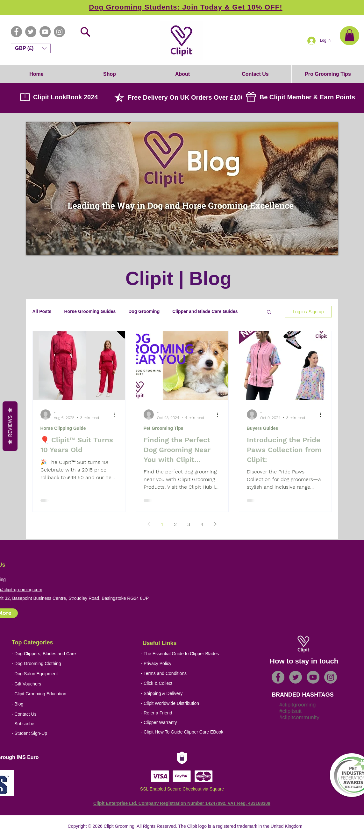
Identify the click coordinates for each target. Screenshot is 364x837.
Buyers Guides (262, 428)
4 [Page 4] (202, 524)
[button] (349, 35)
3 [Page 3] (188, 524)
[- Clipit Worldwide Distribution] (187, 703)
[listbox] (31, 48)
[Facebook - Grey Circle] (16, 31)
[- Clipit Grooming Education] (50, 694)
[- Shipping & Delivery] (184, 694)
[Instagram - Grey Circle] (59, 31)
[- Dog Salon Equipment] (41, 674)
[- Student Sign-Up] (58, 733)
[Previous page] (148, 524)
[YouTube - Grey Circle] (45, 31)
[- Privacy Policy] (187, 664)
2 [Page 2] (175, 524)
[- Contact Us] (58, 714)
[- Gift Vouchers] (41, 684)
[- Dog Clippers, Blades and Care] (44, 654)
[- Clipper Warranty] (187, 723)
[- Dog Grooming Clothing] (41, 664)
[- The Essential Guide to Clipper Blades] (180, 654)
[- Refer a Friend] (187, 713)
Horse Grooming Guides (90, 311)
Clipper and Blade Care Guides (205, 311)
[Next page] (215, 524)
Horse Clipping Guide (63, 428)
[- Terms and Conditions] (187, 673)
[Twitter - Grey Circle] (30, 31)
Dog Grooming (144, 311)
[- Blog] (58, 704)
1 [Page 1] (162, 524)
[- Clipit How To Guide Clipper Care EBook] (187, 732)
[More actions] (116, 414)
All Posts (42, 311)
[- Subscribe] (58, 724)
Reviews (10, 426)
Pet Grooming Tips (163, 428)
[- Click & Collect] (184, 683)
